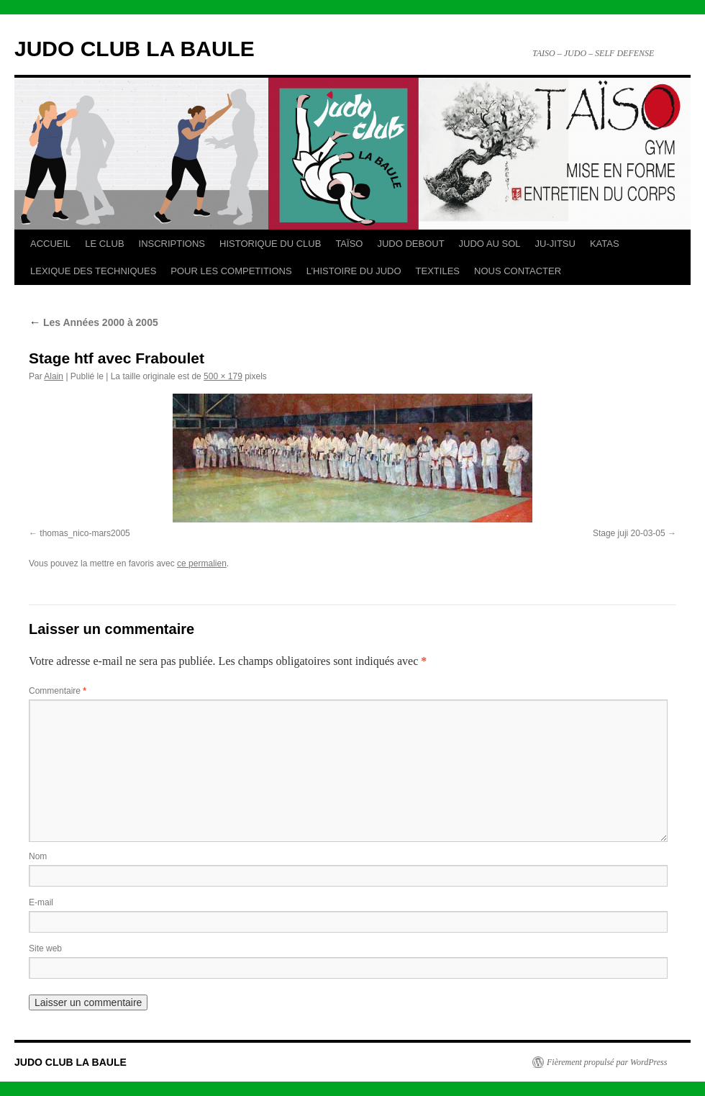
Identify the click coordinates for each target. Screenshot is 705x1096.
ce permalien (202, 563)
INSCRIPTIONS (172, 243)
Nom (38, 856)
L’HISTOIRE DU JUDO (353, 271)
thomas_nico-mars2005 (84, 533)
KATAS (604, 243)
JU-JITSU (555, 243)
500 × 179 (223, 376)
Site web (45, 948)
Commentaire (57, 691)
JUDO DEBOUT (410, 243)
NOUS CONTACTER (517, 271)
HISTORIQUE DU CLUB (270, 243)
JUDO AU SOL (490, 243)
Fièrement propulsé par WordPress (607, 1062)
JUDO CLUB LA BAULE (134, 48)
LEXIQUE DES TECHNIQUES (93, 271)
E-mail (41, 902)
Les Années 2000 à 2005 (93, 322)
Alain (53, 376)
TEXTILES (438, 271)
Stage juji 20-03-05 (629, 533)
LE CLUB (104, 243)
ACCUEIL (50, 243)
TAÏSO (349, 243)
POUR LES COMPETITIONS (230, 271)
